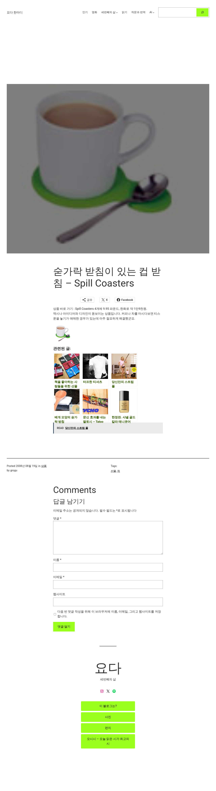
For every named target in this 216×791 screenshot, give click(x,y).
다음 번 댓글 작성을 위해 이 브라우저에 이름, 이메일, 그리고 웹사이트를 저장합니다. (109, 614)
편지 (108, 728)
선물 (113, 471)
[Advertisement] (108, 60)
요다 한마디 (15, 12)
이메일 (58, 577)
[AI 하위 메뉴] (153, 12)
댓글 (57, 518)
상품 (44, 466)
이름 (57, 560)
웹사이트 (59, 594)
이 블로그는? (108, 706)
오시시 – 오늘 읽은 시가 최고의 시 (108, 741)
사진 (108, 717)
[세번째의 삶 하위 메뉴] (117, 12)
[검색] (202, 12)
